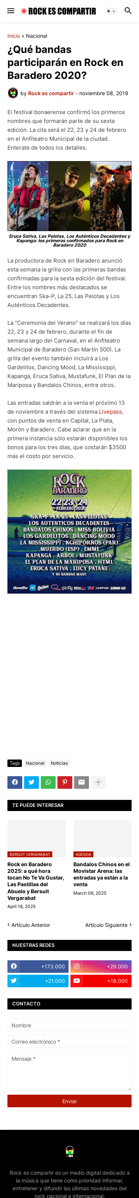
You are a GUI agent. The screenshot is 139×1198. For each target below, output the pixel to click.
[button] (10, 11)
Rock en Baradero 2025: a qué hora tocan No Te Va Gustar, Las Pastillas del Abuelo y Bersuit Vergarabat (35, 881)
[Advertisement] (69, 677)
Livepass (110, 411)
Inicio (13, 36)
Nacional (36, 36)
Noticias (59, 763)
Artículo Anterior (30, 925)
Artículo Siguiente (106, 925)
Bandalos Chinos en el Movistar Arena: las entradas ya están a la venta (101, 874)
